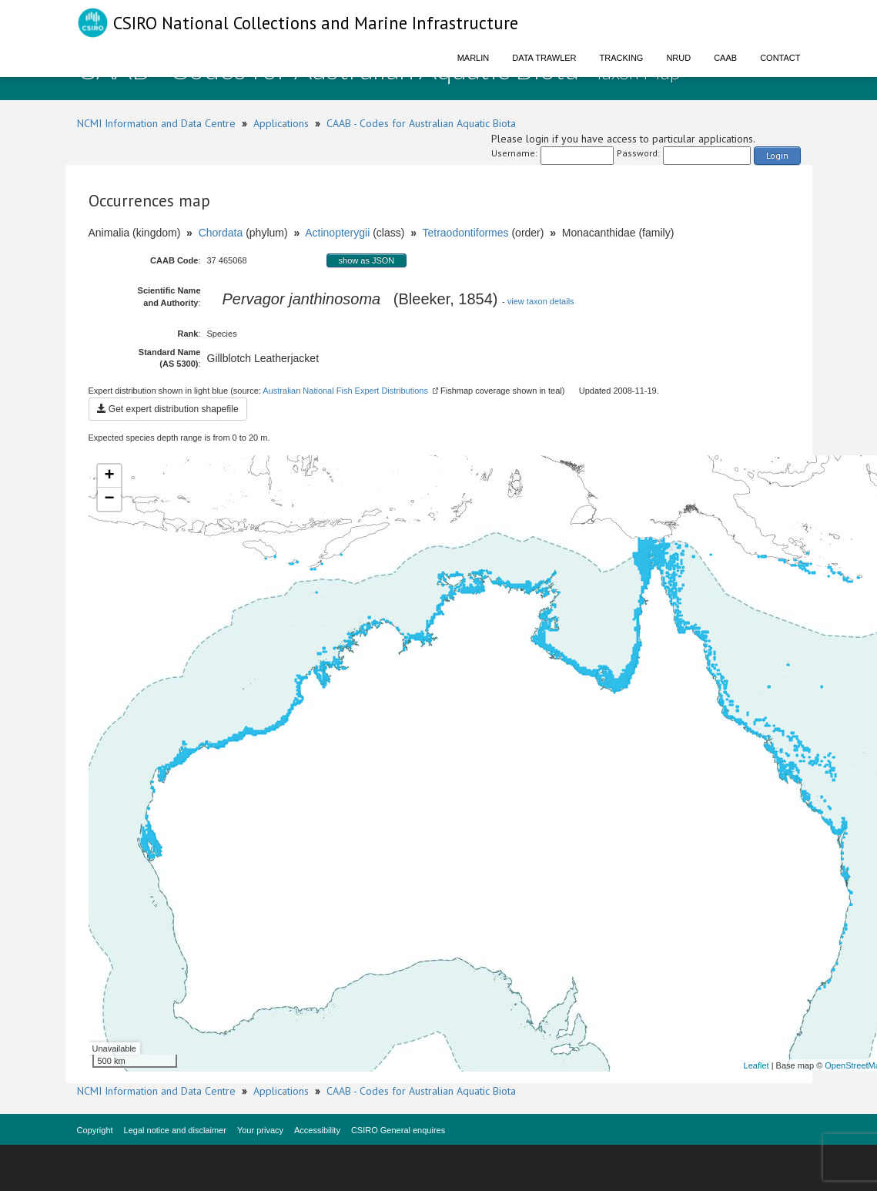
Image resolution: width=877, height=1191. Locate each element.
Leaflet (756, 1065)
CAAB (725, 57)
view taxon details (540, 301)
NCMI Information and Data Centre (156, 123)
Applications (281, 123)
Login (777, 155)
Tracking (622, 57)
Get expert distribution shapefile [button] (168, 409)
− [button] (109, 499)
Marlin (473, 57)
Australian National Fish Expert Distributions (345, 390)
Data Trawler (544, 57)
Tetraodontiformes (465, 232)
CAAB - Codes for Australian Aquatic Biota (421, 123)
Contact (780, 57)
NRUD (678, 57)
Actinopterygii (337, 232)
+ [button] (109, 476)
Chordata (221, 232)
